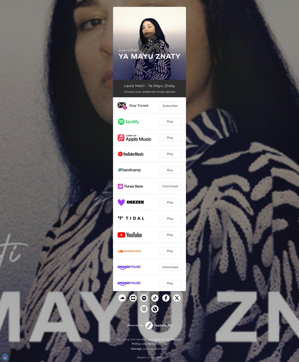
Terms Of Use (157, 343)
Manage (136, 348)
